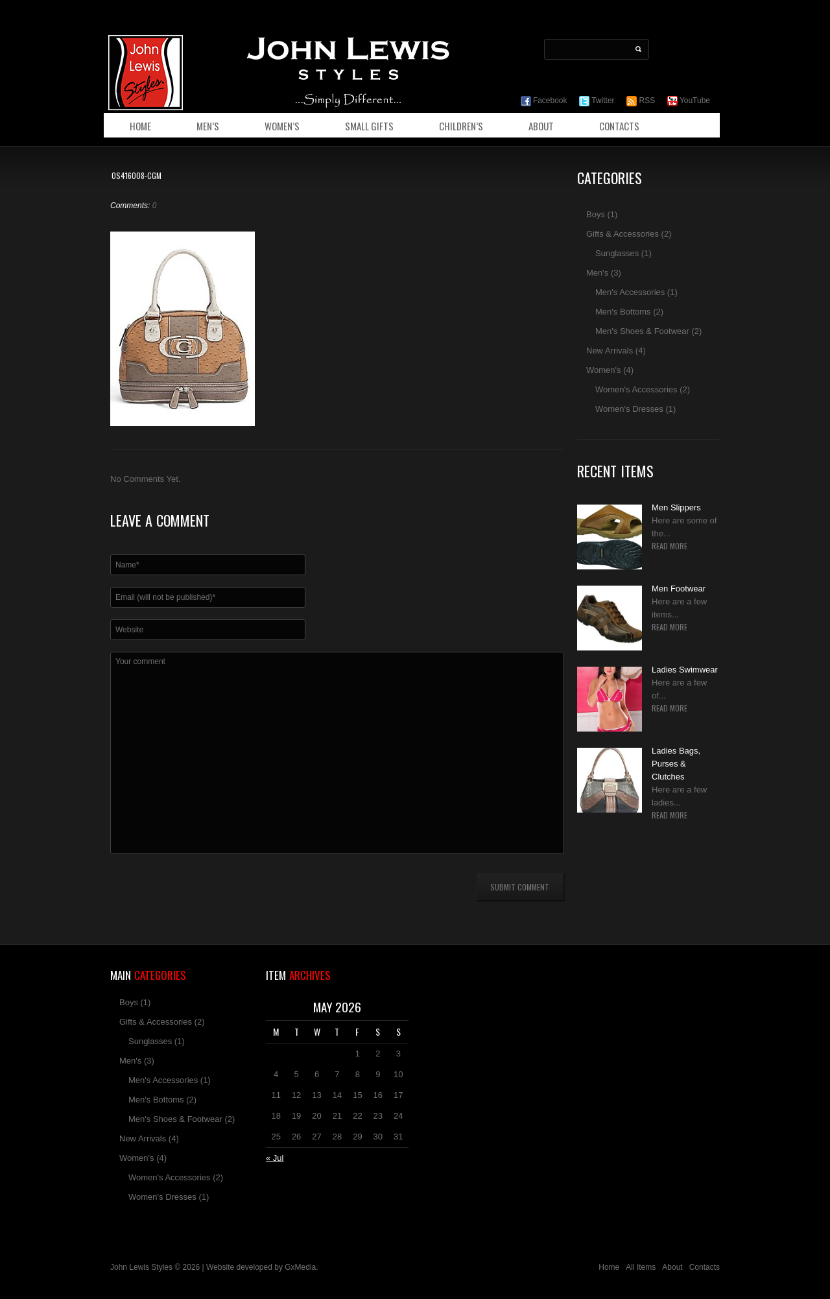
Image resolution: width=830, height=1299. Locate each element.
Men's (597, 273)
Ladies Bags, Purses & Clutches (676, 763)
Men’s (207, 125)
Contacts (619, 125)
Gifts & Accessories (622, 234)
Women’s (282, 125)
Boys (595, 214)
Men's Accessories (630, 292)
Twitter (596, 100)
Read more (669, 546)
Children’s (461, 125)
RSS (640, 100)
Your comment (337, 753)
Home (140, 125)
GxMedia (300, 1267)
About (541, 125)
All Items (641, 1267)
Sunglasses (617, 253)
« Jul (274, 1158)
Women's (603, 370)
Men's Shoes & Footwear (642, 331)
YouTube (688, 100)
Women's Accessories (636, 389)
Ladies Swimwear (685, 669)
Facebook (543, 100)
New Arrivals (609, 350)
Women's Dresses (629, 409)
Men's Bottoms (623, 311)
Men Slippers (676, 507)
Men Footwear (679, 588)
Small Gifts (369, 125)
